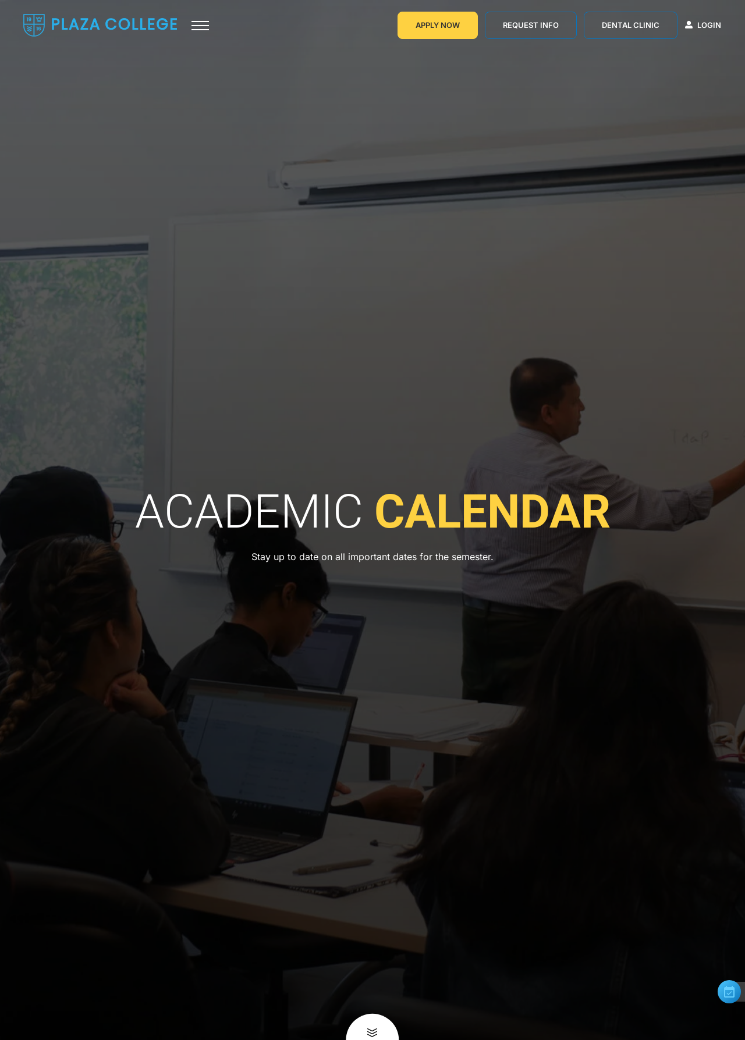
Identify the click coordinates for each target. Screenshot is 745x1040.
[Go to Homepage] (100, 25)
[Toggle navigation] (200, 25)
